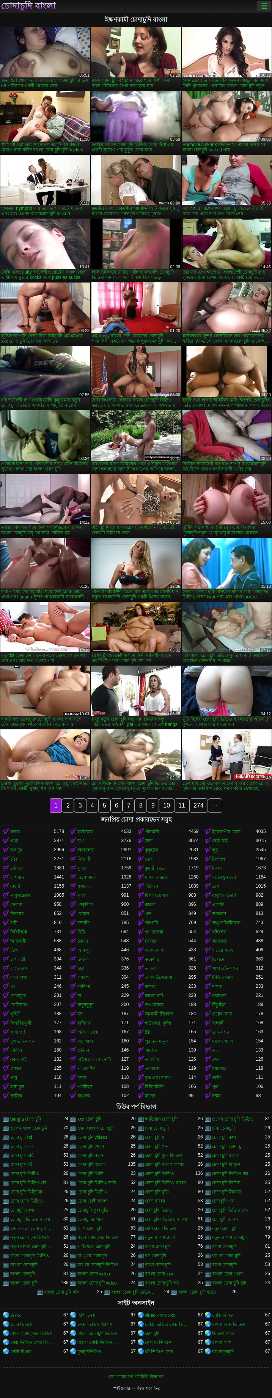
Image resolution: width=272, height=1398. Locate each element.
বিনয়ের (17, 913)
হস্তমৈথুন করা (224, 877)
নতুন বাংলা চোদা (160, 1237)
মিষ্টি (81, 932)
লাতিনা (83, 986)
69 (147, 1032)
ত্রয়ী (13, 923)
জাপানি (151, 923)
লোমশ (83, 913)
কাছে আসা (20, 968)
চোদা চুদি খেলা (90, 1146)
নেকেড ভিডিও (158, 1342)
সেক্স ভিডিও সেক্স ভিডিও (32, 1342)
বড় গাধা (85, 1041)
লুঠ (215, 850)
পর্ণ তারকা (154, 932)
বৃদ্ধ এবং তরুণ (158, 1077)
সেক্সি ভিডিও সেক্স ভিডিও (167, 1324)
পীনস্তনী (152, 831)
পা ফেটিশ (85, 1068)
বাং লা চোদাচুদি (24, 1264)
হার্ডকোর (85, 831)
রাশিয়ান (84, 1023)
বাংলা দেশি (221, 1342)
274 (198, 805)
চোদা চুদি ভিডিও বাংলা (165, 1182)
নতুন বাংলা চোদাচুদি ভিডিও (32, 1246)
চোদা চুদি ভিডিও (160, 1173)
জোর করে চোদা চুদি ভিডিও (32, 1228)
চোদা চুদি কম (21, 1146)
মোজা (15, 1068)
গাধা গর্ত (18, 1032)
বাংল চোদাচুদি (224, 1264)
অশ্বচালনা (85, 850)
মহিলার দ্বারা (156, 877)
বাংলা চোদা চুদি (24, 1283)
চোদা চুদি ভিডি (90, 1173)
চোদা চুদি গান (157, 1146)
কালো (150, 904)
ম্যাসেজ (219, 1068)
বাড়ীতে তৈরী (224, 895)
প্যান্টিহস (85, 1086)
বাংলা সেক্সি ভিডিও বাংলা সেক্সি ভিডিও (99, 1342)
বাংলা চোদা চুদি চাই (229, 1283)
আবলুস (84, 950)
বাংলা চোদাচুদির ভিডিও (31, 1333)
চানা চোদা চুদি (157, 1128)
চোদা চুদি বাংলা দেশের (165, 1164)
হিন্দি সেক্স (86, 1315)
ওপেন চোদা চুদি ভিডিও (233, 1119)
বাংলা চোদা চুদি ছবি (61, 1292)
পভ (148, 913)
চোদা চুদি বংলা (225, 1155)
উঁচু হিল (219, 1005)
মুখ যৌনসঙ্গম (22, 1041)
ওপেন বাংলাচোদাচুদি (28, 1128)
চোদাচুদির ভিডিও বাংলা (166, 1219)
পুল (215, 1086)
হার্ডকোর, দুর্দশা (158, 1023)
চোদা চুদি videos (92, 1137)
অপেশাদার (86, 877)
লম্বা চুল (17, 1086)
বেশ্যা (217, 886)
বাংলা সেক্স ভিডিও (229, 1324)
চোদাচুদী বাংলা (225, 1219)
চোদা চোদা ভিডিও (26, 1201)
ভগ (80, 841)
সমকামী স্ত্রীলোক (159, 1014)
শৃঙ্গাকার (84, 886)
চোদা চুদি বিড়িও (226, 1164)
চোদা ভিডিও (21, 1324)
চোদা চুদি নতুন (90, 1155)
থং (12, 986)
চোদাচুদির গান (89, 1219)
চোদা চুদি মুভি (157, 1192)
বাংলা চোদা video (93, 1274)
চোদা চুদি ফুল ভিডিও (163, 1155)
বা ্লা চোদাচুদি (92, 1255)
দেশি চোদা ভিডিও (161, 1228)
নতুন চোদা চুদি (225, 1228)
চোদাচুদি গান (223, 1201)
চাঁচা (13, 859)
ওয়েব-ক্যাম (222, 1014)
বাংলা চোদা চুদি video (97, 1283)
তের (149, 859)
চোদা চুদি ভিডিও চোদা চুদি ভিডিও (32, 1182)
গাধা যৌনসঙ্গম (225, 968)
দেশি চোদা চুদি (89, 1228)
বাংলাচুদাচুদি (223, 1351)
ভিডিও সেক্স (223, 1333)
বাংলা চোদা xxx (159, 1274)
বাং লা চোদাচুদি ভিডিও (97, 1264)
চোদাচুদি (152, 1333)
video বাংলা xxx (160, 1315)
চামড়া (82, 941)
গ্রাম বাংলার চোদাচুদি (96, 1128)
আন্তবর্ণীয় (19, 941)
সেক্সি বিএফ (222, 1315)
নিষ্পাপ (218, 859)
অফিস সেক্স (87, 1032)
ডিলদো (218, 959)
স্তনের (150, 1096)
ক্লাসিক (16, 1096)
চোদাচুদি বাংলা (28, 6)
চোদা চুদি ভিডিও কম (230, 1173)
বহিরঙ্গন (219, 932)
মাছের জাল (222, 1041)
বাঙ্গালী (218, 1023)
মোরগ (83, 977)
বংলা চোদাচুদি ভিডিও (29, 1255)
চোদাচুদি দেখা (22, 1210)
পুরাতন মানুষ (156, 1041)
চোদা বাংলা (155, 1201)
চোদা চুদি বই (21, 1164)
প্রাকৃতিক (85, 904)
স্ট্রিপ (14, 950)
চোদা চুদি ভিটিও (24, 1173)
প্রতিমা (83, 1050)
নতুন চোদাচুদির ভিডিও (97, 1237)
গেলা (217, 1059)
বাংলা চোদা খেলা (227, 1274)
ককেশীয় (152, 959)
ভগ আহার (154, 1005)
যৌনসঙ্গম (220, 1032)
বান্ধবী (16, 886)
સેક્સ (15, 1315)
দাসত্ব (217, 986)
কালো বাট (154, 995)
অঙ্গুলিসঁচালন (226, 923)
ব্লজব (15, 831)
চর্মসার (151, 941)
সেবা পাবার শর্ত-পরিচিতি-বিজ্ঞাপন (136, 1376)
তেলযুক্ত (18, 995)
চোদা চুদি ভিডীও (92, 1192)
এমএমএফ (154, 950)
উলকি (82, 959)
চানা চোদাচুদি (223, 1128)
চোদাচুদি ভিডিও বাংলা (30, 1219)
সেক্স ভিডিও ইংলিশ (94, 1324)
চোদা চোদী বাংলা (92, 1201)
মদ (79, 1014)
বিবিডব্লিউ (154, 1086)
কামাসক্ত (220, 941)
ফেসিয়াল (18, 1005)
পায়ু (13, 1077)
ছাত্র (81, 968)
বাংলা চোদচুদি (22, 1274)
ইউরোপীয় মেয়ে (226, 831)
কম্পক (150, 986)
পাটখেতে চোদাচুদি (93, 1246)
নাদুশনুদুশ (85, 1005)
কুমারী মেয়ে (155, 868)
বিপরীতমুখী (20, 1023)
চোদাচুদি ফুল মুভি (92, 1210)
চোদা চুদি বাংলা (91, 1164)
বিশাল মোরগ (156, 895)
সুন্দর (82, 868)
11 (181, 805)
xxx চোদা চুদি (89, 1119)
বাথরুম (83, 1096)
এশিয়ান (17, 877)
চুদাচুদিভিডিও (89, 1351)
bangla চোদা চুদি (25, 1119)
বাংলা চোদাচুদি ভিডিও (97, 1333)
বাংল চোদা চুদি (158, 1264)
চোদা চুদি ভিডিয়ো (26, 1192)
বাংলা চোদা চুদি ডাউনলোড (133, 1292)
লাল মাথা (18, 977)
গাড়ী (216, 1077)
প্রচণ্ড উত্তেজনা (158, 977)
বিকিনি (16, 1050)
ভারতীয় (152, 1059)
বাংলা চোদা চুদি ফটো (197, 1292)
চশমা (81, 1077)
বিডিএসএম (222, 977)
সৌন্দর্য (16, 868)
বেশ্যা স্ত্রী (17, 959)
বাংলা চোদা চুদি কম (162, 1283)
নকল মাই (18, 1059)
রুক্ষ (215, 1050)
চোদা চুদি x (154, 1137)
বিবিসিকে (18, 932)
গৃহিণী (15, 1014)
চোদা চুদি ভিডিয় (226, 1182)
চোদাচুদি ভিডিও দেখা (231, 1210)
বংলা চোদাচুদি (224, 1246)
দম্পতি (83, 923)
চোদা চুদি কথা (224, 1137)
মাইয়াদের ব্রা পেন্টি (94, 1059)
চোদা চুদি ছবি (22, 1155)
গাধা (14, 841)
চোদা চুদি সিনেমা (227, 1192)
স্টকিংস (151, 886)
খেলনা (16, 904)
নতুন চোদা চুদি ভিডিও (30, 1237)
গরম (81, 895)
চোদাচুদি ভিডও (158, 1210)
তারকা (150, 968)
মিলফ (217, 868)
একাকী (218, 904)
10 (166, 805)
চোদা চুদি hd (21, 1137)
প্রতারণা (152, 1068)
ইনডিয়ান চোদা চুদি (161, 1119)
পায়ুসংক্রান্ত (20, 895)
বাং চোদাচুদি (155, 1255)
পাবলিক (152, 1050)
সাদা (149, 841)
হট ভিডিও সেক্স (159, 1351)
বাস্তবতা (219, 995)
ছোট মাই (220, 841)
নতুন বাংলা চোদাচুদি (230, 1237)
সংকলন (219, 913)
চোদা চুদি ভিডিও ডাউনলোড (99, 1182)
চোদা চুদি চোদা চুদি (228, 1146)
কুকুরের (151, 850)
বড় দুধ (16, 850)
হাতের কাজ (222, 950)
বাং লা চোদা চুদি (226, 1255)
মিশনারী (84, 859)
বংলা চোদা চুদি (158, 1246)
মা (79, 995)
